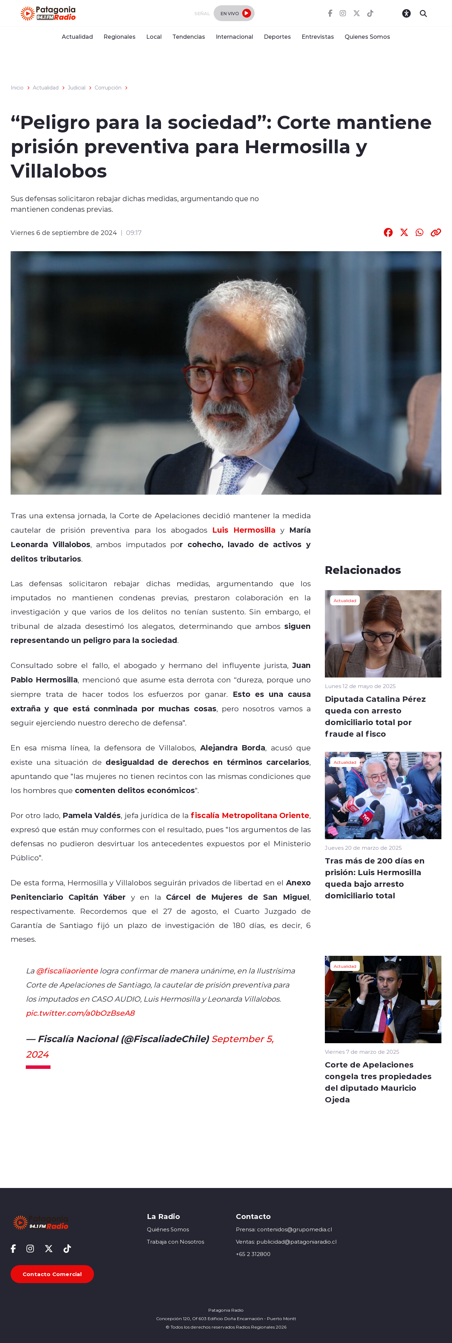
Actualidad (77, 36)
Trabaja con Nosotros (175, 1241)
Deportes (277, 36)
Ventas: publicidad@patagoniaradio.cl (286, 1241)
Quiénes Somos (168, 1229)
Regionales (119, 36)
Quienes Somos (367, 36)
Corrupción (108, 87)
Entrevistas (318, 36)
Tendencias (188, 36)
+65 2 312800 (253, 1254)
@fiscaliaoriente (67, 971)
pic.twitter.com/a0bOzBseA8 (80, 1013)
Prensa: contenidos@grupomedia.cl (284, 1229)
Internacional (234, 36)
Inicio (17, 87)
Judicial (76, 87)
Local (154, 36)
